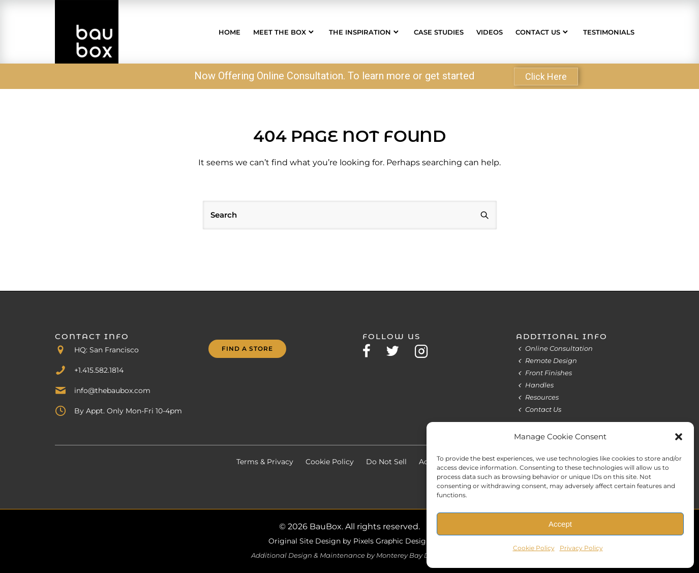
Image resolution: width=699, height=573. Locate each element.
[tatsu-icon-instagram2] (421, 351)
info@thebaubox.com (112, 390)
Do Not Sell (386, 461)
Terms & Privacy (264, 461)
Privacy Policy (581, 548)
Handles (539, 385)
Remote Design (551, 360)
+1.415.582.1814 (99, 370)
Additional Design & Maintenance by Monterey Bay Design (349, 555)
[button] (679, 437)
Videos (489, 32)
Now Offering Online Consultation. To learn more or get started (334, 76)
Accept (560, 524)
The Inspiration (360, 32)
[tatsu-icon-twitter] (396, 351)
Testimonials (608, 32)
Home (229, 32)
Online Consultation (559, 348)
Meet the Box (279, 32)
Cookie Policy (534, 548)
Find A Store (247, 348)
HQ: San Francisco (106, 349)
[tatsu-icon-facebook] (370, 351)
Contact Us (537, 32)
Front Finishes (548, 373)
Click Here (546, 76)
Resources (542, 397)
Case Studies (439, 32)
